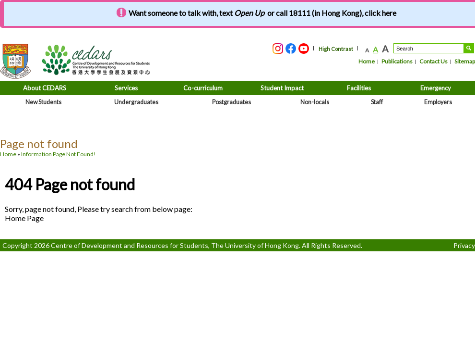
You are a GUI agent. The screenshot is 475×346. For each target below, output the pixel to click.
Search (468, 48)
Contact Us (433, 61)
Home (366, 61)
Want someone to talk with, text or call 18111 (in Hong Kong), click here (262, 12)
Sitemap (464, 61)
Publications (397, 61)
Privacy (464, 245)
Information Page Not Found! (58, 154)
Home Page (24, 217)
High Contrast (336, 49)
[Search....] (428, 48)
